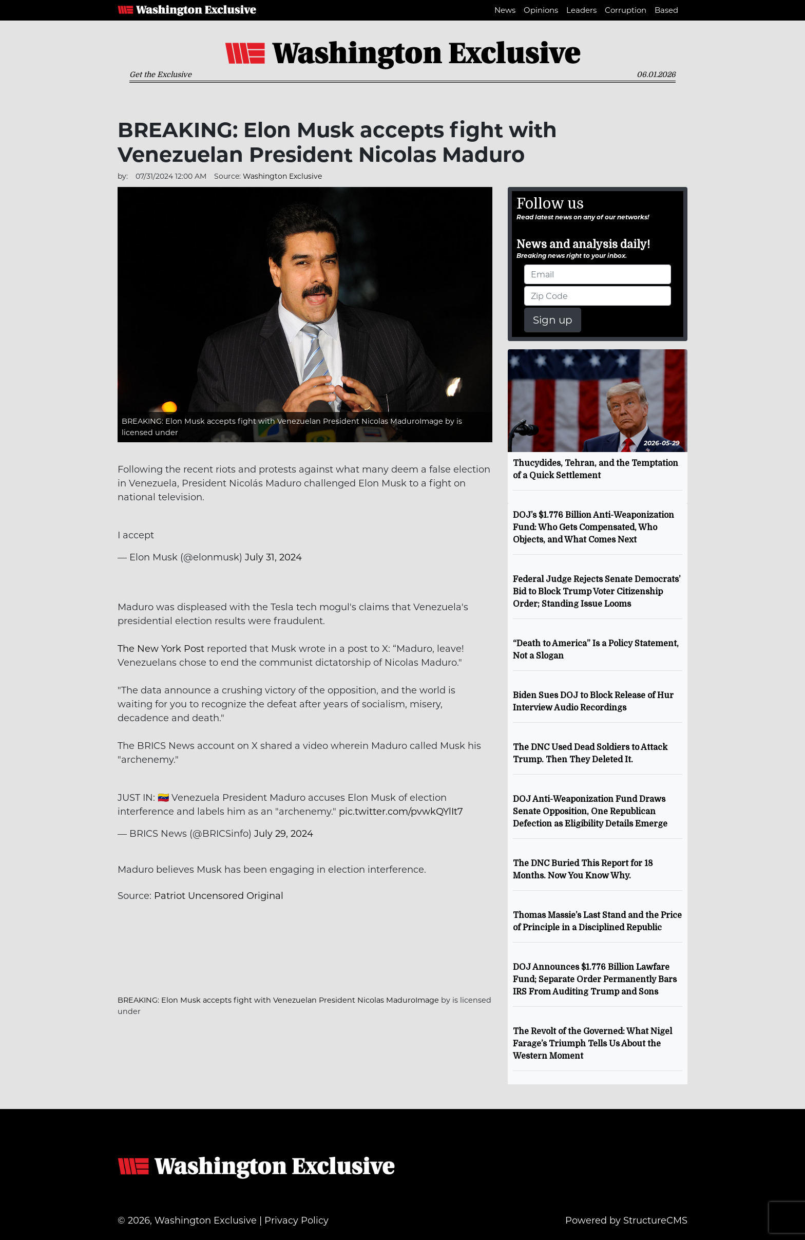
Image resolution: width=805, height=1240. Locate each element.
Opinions (541, 10)
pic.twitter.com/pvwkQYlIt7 (401, 811)
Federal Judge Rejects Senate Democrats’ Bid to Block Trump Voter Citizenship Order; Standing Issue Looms (596, 592)
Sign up (552, 320)
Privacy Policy (296, 1220)
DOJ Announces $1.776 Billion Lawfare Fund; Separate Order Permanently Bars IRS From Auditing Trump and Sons (595, 980)
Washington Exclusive (187, 10)
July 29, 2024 (283, 833)
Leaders (581, 10)
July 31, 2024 (273, 557)
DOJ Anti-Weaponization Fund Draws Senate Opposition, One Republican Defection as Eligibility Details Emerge (590, 812)
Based (666, 10)
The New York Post (161, 648)
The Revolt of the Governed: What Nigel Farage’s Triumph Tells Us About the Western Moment (592, 1044)
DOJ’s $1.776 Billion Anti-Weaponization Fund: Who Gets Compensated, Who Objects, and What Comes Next (593, 527)
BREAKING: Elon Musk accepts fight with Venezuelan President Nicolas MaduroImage (282, 421)
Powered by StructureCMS (626, 1220)
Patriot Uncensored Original (218, 895)
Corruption (625, 10)
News (504, 10)
